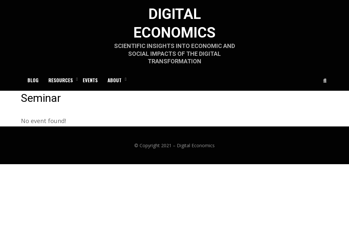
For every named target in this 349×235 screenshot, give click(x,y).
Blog (33, 80)
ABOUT (115, 80)
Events (90, 80)
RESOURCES (60, 80)
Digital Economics (196, 145)
